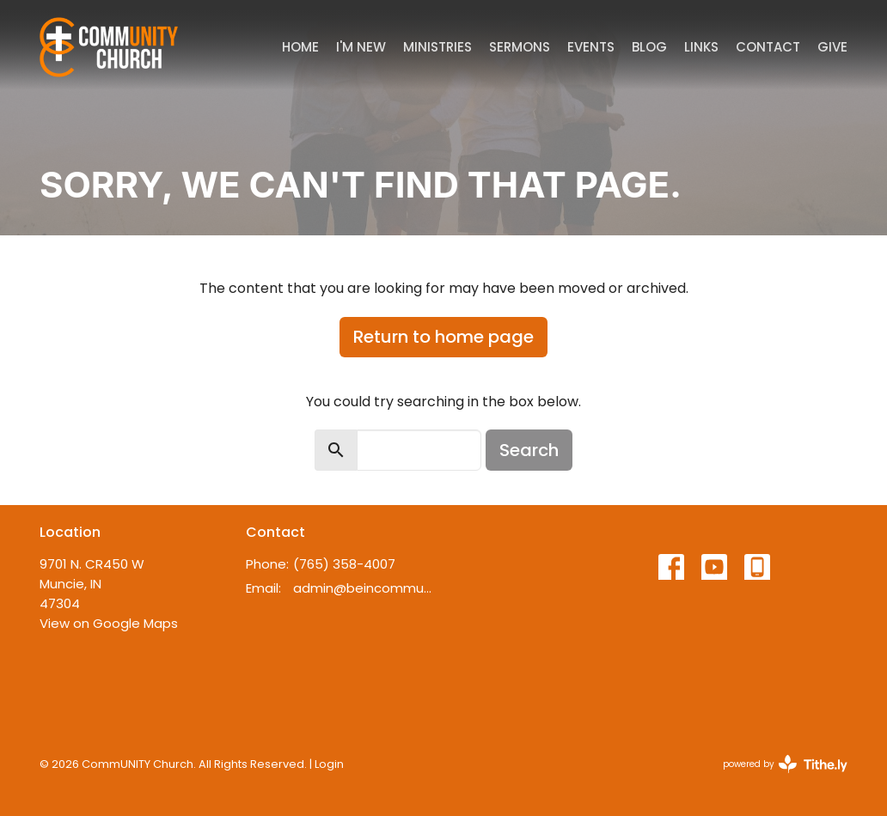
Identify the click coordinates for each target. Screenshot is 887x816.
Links (701, 47)
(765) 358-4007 (344, 564)
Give (832, 47)
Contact (768, 47)
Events (591, 47)
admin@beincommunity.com (364, 588)
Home (300, 47)
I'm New (361, 47)
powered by (785, 764)
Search (529, 450)
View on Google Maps (109, 623)
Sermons (519, 47)
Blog (649, 47)
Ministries (437, 47)
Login (329, 764)
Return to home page (443, 337)
